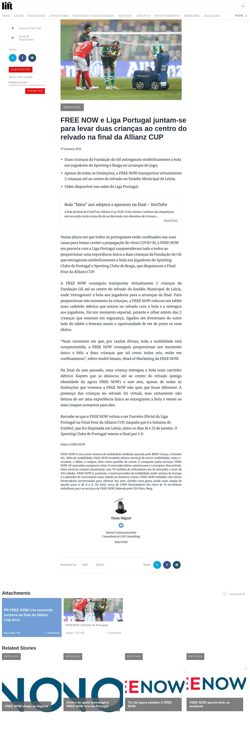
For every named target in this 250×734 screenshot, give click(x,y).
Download (52, 632)
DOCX (100, 564)
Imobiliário (192, 15)
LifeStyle (143, 15)
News (6, 15)
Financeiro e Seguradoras (93, 15)
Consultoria (59, 15)
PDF (85, 564)
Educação (212, 15)
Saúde (18, 15)
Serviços (125, 15)
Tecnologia (36, 15)
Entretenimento (167, 15)
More (241, 15)
